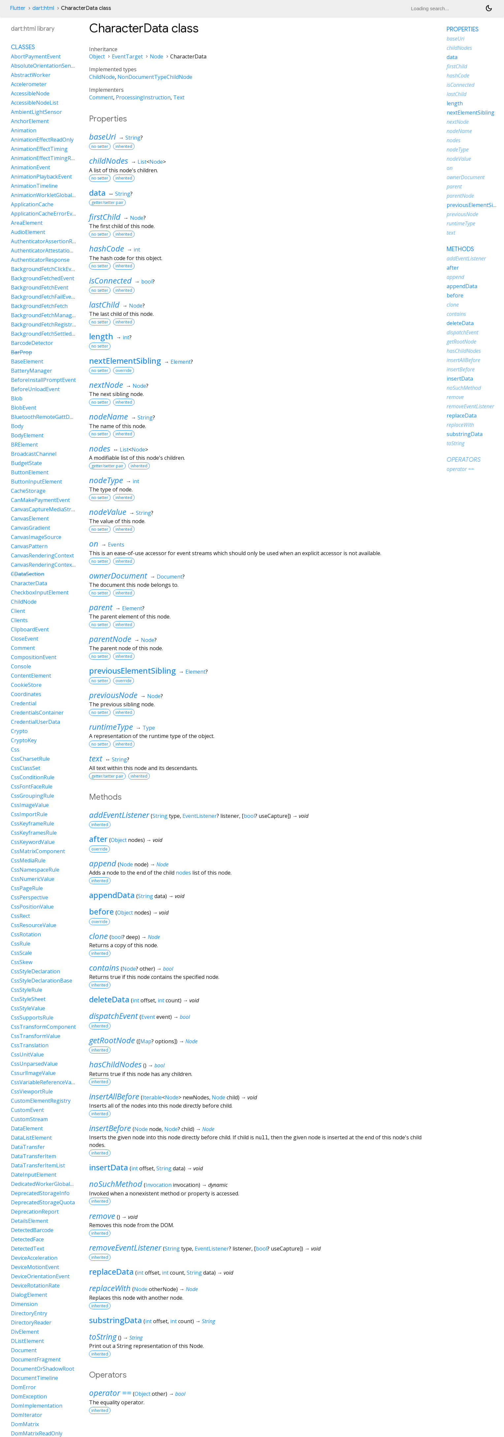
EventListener (199, 815)
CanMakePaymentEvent (40, 500)
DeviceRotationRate (35, 1285)
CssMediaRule (28, 860)
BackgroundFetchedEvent (42, 278)
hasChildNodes (115, 1064)
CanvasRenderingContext (42, 555)
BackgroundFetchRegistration (48, 324)
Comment (101, 97)
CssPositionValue (32, 906)
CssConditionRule (32, 777)
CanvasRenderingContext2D (46, 564)
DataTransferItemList (38, 1165)
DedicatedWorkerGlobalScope (48, 1183)
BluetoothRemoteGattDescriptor (51, 416)
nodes (99, 448)
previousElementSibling (132, 670)
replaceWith (110, 1288)
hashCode (106, 248)
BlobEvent (23, 407)
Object (97, 56)
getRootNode (112, 1040)
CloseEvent (24, 638)
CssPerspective (29, 897)
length (101, 336)
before (101, 911)
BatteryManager (31, 370)
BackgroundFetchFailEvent (44, 296)
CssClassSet (25, 768)
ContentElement (31, 675)
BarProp (21, 352)
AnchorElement (30, 121)
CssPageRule (27, 888)
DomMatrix (25, 1424)
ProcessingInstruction (143, 97)
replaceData (111, 1271)
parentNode (110, 638)
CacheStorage (28, 490)
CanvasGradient (30, 527)
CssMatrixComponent (38, 851)
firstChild (104, 216)
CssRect (20, 915)
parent (100, 607)
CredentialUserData (35, 721)
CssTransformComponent (43, 1026)
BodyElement (27, 435)
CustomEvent (27, 1110)
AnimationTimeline (34, 185)
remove (102, 1215)
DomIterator (26, 1415)
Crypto (19, 731)
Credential (23, 703)
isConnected (110, 280)
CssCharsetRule (30, 758)
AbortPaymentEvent (36, 56)
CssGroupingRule (32, 795)
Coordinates (26, 694)
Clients (19, 620)
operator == (110, 1392)
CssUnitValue (27, 1054)
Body (17, 426)
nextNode (106, 384)
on (93, 543)
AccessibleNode (30, 93)
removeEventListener (125, 1247)
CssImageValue (30, 805)
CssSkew (21, 962)
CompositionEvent (33, 657)
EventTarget (127, 56)
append (102, 863)
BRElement (24, 444)
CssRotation (26, 934)
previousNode (113, 694)
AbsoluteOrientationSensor (45, 65)
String (133, 137)
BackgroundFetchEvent (39, 287)
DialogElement (29, 1294)
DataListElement (31, 1137)
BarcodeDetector (32, 343)
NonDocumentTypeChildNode (154, 77)
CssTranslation (29, 1045)
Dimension (24, 1304)
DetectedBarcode (32, 1230)
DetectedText (27, 1248)
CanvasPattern (29, 546)
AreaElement (27, 222)
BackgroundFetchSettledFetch (48, 333)
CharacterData (29, 583)
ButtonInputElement (36, 481)
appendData (112, 894)
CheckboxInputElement (40, 592)
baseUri (102, 136)
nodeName (108, 416)
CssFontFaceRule (31, 786)
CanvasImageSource (36, 537)
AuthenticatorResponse (40, 259)
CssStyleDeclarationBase (41, 980)
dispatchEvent (113, 1015)
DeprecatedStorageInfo (40, 1193)
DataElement (27, 1128)
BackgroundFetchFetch (39, 306)
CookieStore (26, 684)
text (95, 758)
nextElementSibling (125, 360)
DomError (23, 1387)
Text (178, 97)
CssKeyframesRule (34, 832)
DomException (29, 1396)
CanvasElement (30, 518)
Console (21, 666)
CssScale (21, 952)
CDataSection (27, 574)
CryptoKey (24, 740)
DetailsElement (29, 1220)
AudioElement (28, 232)
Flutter (17, 8)
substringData (115, 1320)
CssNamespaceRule (35, 869)
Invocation (158, 1184)
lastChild (104, 304)
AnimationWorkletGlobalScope (49, 195)
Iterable (152, 1097)
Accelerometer (29, 84)
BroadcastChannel (33, 453)
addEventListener (119, 814)
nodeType (106, 480)
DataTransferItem (33, 1156)
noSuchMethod (115, 1183)
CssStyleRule (26, 989)
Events (116, 544)
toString (102, 1336)
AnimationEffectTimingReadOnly (51, 158)
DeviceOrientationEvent (40, 1276)
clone (98, 935)
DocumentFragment (36, 1359)
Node (156, 56)
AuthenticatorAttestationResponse (54, 250)
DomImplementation (36, 1405)
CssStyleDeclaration (35, 971)
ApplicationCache (32, 204)
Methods (460, 249)
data (97, 192)
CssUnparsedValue (34, 1063)
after (98, 838)
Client (18, 611)
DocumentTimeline (34, 1378)
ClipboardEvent (30, 629)
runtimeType (111, 726)
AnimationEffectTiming (39, 148)
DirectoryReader (31, 1322)
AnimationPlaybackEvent (41, 176)
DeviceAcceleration (34, 1257)
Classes (23, 47)
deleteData (109, 999)
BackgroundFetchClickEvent (45, 269)
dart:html (43, 8)
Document (169, 576)
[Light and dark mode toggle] (489, 8)
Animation (23, 130)
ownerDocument (118, 575)
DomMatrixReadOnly (36, 1433)
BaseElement (27, 361)
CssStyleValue (28, 1008)
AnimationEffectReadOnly (42, 139)
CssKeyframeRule (32, 823)
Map (145, 1041)
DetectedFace (27, 1239)
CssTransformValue (35, 1036)
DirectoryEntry (29, 1313)
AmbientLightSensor (36, 112)
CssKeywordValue (33, 842)
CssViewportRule (32, 1091)
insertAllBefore (114, 1096)
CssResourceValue (33, 925)
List (142, 161)
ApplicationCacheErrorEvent (45, 213)
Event (148, 1016)
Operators (464, 459)
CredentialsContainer (37, 712)
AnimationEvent (30, 167)
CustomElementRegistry (41, 1100)
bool (146, 281)
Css (15, 749)
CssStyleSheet (28, 999)
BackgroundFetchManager (44, 315)
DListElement (27, 1341)
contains (104, 967)
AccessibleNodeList (34, 102)
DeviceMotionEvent (35, 1267)
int (137, 249)
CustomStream (29, 1119)
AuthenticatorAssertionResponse (52, 241)
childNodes (108, 160)
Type (148, 727)
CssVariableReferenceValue (45, 1082)
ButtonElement (29, 472)
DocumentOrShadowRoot (42, 1368)
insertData (108, 1167)
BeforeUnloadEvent (35, 389)
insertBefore (110, 1127)
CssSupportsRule (32, 1017)
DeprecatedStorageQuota (43, 1202)
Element (181, 361)
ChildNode (102, 77)
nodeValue (107, 511)
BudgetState (26, 463)
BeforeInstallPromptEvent (43, 380)
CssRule (20, 943)
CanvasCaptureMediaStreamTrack (53, 509)
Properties (463, 29)
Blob (16, 398)
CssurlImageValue (33, 1073)
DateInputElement (33, 1174)
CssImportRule (29, 814)
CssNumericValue (32, 879)
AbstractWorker (30, 75)
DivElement (25, 1331)
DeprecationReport (35, 1211)
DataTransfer (28, 1147)
